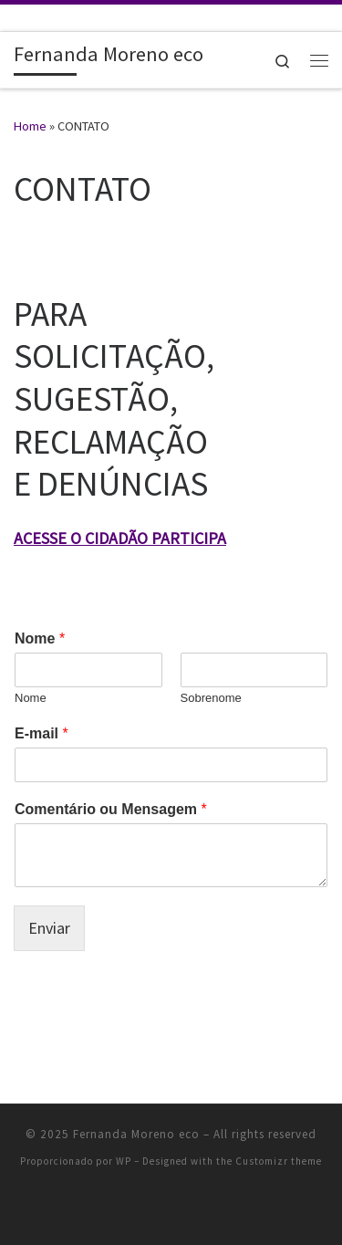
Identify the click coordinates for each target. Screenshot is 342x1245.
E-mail (41, 733)
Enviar (49, 927)
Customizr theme (278, 1161)
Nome (40, 638)
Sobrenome (211, 698)
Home (30, 126)
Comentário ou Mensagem (111, 809)
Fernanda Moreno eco (136, 1134)
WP (123, 1161)
